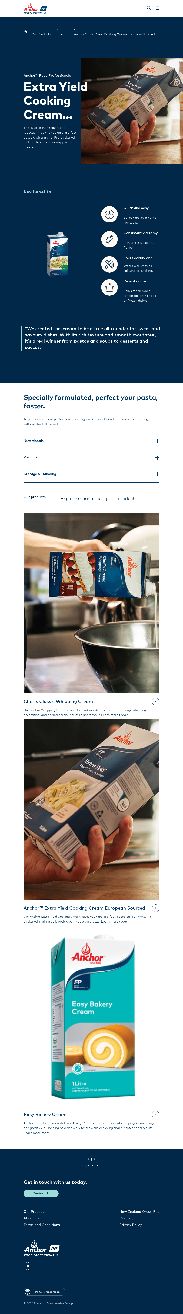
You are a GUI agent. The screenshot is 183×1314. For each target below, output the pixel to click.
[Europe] (26, 32)
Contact (126, 1218)
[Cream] (62, 34)
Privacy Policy (130, 1224)
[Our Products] (41, 34)
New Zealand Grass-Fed (139, 1211)
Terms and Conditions (42, 1224)
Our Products (34, 1211)
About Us (31, 1218)
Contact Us (41, 1193)
